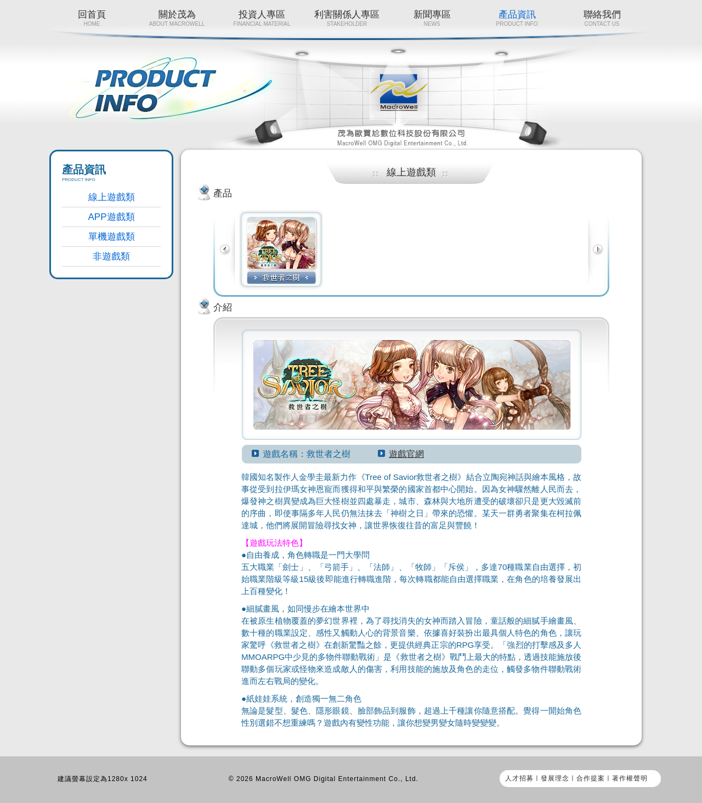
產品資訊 (516, 18)
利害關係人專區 (346, 18)
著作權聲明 (630, 778)
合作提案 (590, 778)
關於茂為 (176, 18)
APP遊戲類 (111, 217)
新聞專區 (431, 18)
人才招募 (519, 778)
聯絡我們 (601, 18)
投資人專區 (261, 18)
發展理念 (555, 778)
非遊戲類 (111, 256)
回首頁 (91, 18)
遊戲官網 (406, 454)
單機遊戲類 (111, 236)
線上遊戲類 (111, 197)
